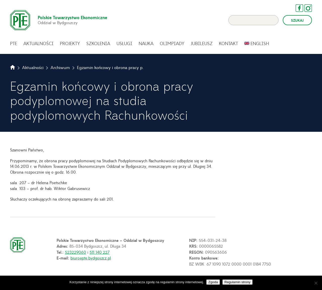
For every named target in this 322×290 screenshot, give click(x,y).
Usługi (124, 43)
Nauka (146, 43)
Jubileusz (202, 43)
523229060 (75, 252)
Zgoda (213, 282)
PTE (13, 43)
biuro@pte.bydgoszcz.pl (90, 258)
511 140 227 (99, 252)
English (260, 43)
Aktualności (38, 43)
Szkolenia (98, 43)
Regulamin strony (237, 282)
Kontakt (228, 43)
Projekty (70, 43)
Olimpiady (172, 43)
